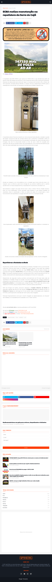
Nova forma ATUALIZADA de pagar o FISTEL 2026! (21, 469)
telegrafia (26, 505)
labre (26, 493)
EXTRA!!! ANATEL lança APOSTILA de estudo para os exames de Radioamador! (28, 458)
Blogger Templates (23, 579)
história (26, 499)
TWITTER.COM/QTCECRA (27, 313)
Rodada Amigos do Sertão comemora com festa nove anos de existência (25, 344)
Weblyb (36, 579)
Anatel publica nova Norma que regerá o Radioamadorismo (24, 463)
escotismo (26, 507)
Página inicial (5, 8)
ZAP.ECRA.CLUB (22, 310)
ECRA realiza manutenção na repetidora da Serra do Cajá (9, 344)
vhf (25, 317)
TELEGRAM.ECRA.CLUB (24, 312)
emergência (26, 497)
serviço (26, 503)
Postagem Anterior (6, 388)
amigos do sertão (12, 8)
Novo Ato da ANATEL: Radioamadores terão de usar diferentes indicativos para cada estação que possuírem (29, 475)
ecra (17, 317)
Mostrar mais (46, 328)
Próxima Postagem (46, 388)
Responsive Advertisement (26, 532)
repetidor (21, 317)
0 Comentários (29, 18)
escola (26, 501)
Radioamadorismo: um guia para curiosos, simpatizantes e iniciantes (24, 422)
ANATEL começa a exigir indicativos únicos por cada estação (24, 480)
